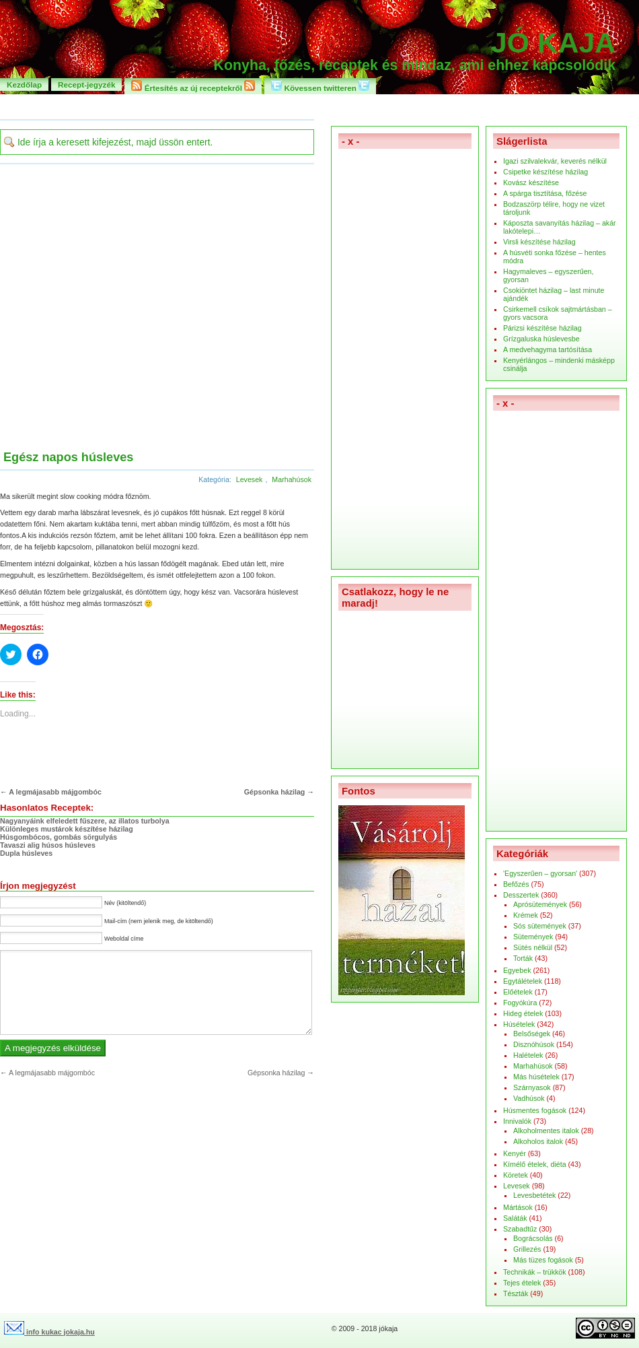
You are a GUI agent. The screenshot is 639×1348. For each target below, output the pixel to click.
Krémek (525, 915)
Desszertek (521, 895)
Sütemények (533, 937)
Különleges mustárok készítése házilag (66, 829)
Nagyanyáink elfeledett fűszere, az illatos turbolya (85, 821)
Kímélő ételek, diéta (534, 1164)
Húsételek (519, 1024)
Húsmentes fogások (534, 1110)
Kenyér (514, 1153)
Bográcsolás (533, 1238)
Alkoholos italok (538, 1141)
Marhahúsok (291, 479)
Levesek (249, 479)
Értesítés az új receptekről (193, 86)
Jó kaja (553, 42)
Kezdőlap (24, 84)
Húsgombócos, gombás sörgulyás (58, 837)
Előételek (518, 992)
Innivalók (517, 1121)
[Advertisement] (135, 308)
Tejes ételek (522, 1283)
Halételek (528, 1055)
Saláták (515, 1218)
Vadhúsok (529, 1098)
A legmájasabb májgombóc (55, 792)
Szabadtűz (520, 1229)
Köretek (515, 1175)
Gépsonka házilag (274, 792)
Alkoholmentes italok (546, 1130)
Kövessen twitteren (320, 86)
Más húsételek (536, 1077)
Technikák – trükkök (534, 1272)
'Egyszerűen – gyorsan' (540, 873)
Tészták (515, 1293)
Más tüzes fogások (543, 1260)
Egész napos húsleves (68, 457)
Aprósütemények (540, 904)
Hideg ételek (523, 1013)
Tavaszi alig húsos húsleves (48, 845)
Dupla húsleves (26, 853)
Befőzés (516, 884)
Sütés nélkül (532, 947)
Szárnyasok (532, 1087)
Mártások (518, 1207)
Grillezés (527, 1249)
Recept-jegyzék (86, 84)
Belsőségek (531, 1034)
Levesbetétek (534, 1195)
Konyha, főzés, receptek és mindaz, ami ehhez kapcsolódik (414, 65)
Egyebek (517, 970)
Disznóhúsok (533, 1044)
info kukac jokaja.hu (49, 1332)
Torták (523, 958)
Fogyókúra (520, 1003)
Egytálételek (522, 981)
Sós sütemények (539, 926)
